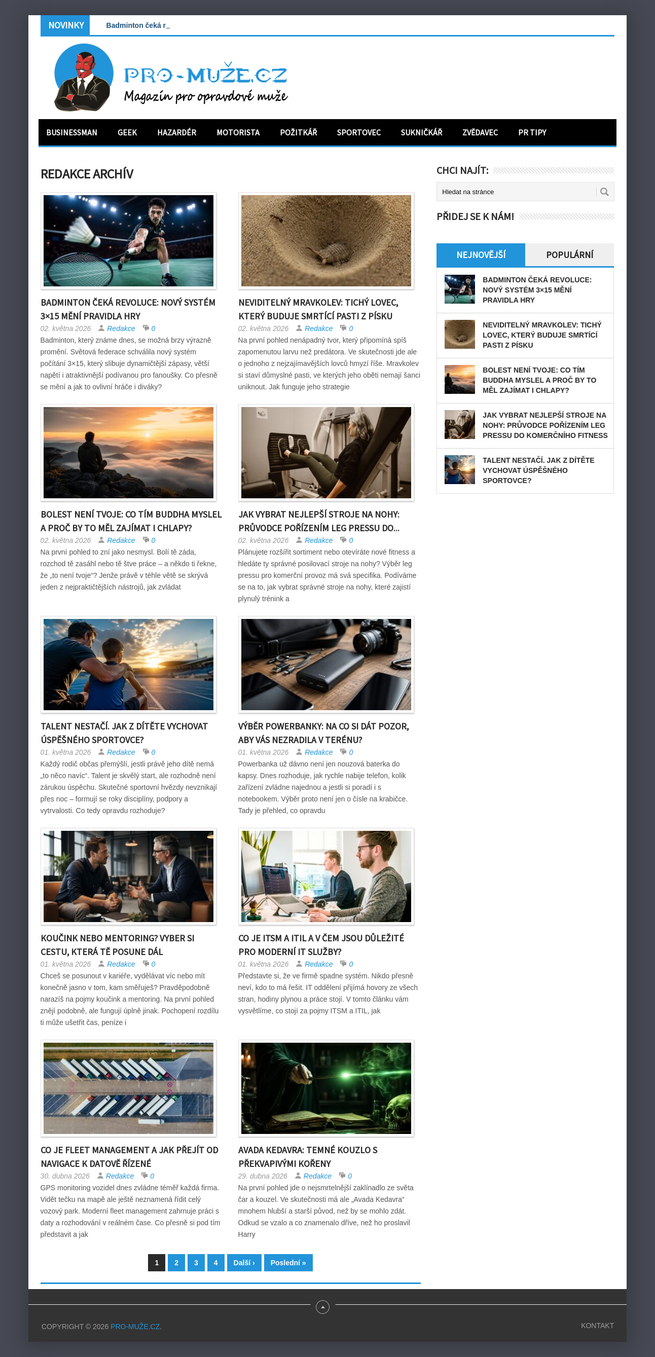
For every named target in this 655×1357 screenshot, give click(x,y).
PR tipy (532, 132)
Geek (127, 132)
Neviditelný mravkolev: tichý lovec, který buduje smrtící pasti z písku (542, 335)
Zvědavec (480, 132)
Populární (569, 255)
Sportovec (359, 132)
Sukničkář (421, 132)
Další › (244, 1263)
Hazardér (176, 132)
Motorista (238, 132)
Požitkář (298, 132)
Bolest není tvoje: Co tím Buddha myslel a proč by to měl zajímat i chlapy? (539, 380)
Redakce (121, 328)
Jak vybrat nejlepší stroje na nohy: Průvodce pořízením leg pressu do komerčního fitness (545, 425)
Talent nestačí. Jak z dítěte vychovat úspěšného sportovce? (538, 470)
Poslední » (288, 1263)
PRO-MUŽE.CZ (135, 1327)
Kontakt (597, 1326)
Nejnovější (480, 255)
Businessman (71, 132)
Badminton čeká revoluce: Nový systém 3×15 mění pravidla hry (537, 290)
